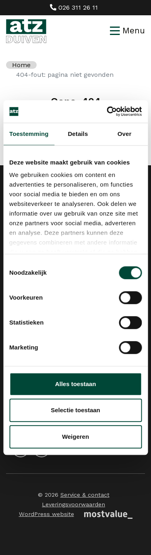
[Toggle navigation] (127, 31)
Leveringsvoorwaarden (73, 504)
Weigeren (75, 436)
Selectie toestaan (75, 410)
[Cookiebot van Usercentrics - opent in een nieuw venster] (107, 111)
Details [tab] (78, 133)
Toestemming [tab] (29, 133)
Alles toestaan (75, 383)
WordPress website (46, 514)
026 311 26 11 (74, 7)
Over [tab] (125, 133)
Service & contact (85, 494)
